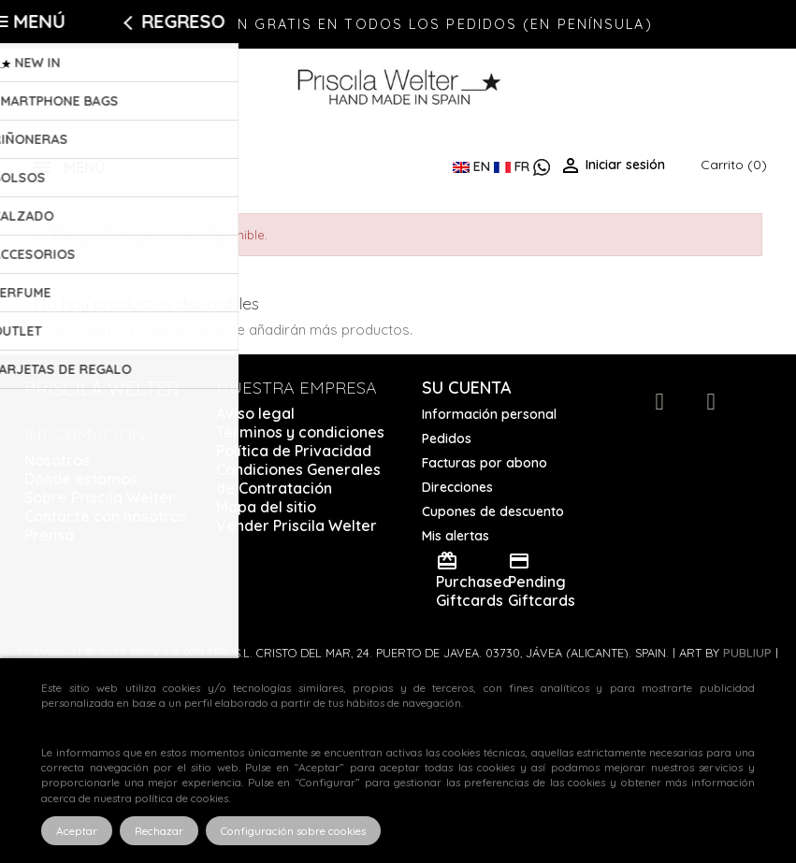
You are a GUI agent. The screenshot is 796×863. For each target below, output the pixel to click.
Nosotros (57, 460)
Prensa (49, 534)
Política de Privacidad (293, 450)
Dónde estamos (80, 478)
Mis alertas (455, 535)
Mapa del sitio (266, 506)
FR (513, 166)
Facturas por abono (484, 462)
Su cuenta (467, 387)
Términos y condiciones (300, 432)
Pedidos (446, 438)
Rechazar (159, 831)
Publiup (747, 652)
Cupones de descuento (493, 511)
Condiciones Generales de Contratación (298, 478)
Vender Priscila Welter (296, 525)
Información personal (489, 414)
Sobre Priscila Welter (99, 497)
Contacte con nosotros (105, 516)
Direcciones (457, 487)
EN (473, 166)
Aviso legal (255, 413)
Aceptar (76, 831)
